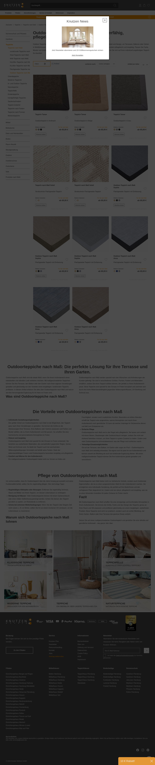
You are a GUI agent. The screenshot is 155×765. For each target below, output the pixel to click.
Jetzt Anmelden (77, 55)
